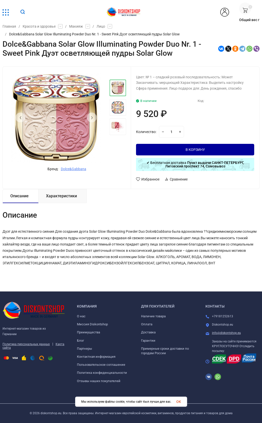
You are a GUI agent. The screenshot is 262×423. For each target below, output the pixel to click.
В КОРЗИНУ (195, 150)
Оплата (146, 324)
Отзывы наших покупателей (98, 381)
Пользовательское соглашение (101, 365)
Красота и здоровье (39, 26)
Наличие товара (153, 316)
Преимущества (88, 332)
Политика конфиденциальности (102, 373)
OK (178, 402)
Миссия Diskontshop (92, 324)
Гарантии (148, 340)
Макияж (76, 26)
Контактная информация (96, 356)
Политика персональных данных (26, 344)
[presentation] (20, 117)
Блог (80, 340)
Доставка (148, 332)
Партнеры (84, 348)
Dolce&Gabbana (73, 169)
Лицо (101, 26)
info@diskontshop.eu (226, 333)
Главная (9, 26)
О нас (81, 316)
